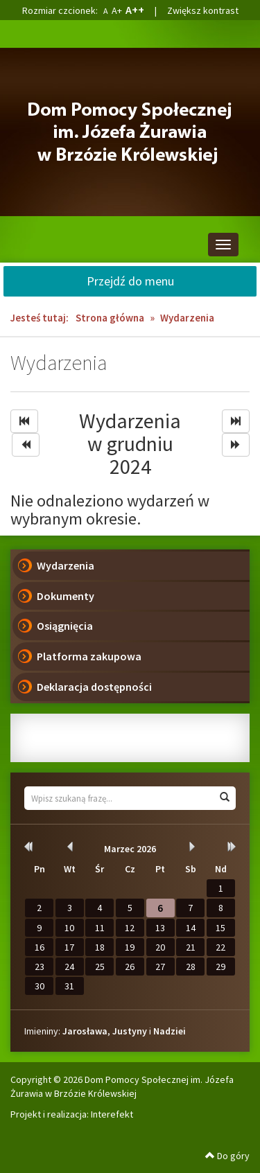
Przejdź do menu (130, 281)
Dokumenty (65, 596)
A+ (117, 10)
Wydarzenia (65, 565)
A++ (134, 10)
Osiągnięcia (65, 626)
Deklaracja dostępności (94, 687)
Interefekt (112, 1114)
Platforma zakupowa (89, 656)
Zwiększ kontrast (203, 10)
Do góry (227, 1155)
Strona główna (110, 317)
